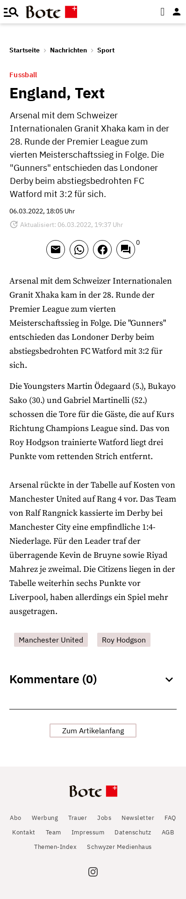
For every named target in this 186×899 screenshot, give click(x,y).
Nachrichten (68, 50)
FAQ (170, 818)
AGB (168, 832)
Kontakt (24, 832)
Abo (15, 818)
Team (53, 832)
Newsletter (138, 818)
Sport (105, 50)
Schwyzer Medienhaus (119, 847)
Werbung (45, 818)
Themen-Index (55, 847)
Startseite (24, 50)
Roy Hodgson (124, 639)
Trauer (77, 818)
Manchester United (51, 639)
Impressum (88, 832)
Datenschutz (132, 832)
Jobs (104, 818)
